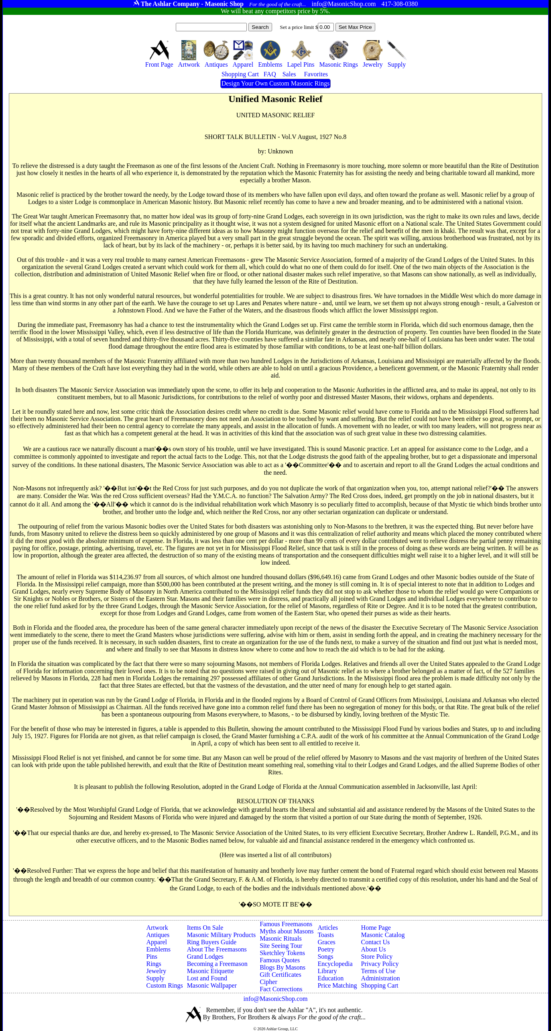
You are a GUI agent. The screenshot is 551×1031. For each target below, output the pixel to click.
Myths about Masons (286, 931)
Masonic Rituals (280, 938)
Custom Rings (164, 985)
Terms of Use (378, 971)
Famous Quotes (280, 960)
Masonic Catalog (383, 934)
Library (327, 971)
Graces (326, 942)
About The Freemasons (217, 949)
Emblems (158, 949)
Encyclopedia (334, 963)
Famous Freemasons (286, 924)
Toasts (325, 934)
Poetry (325, 949)
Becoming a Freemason (217, 963)
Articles (327, 927)
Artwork (157, 927)
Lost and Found (207, 978)
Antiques (157, 934)
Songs (325, 956)
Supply (155, 978)
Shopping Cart (380, 985)
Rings (153, 963)
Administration (380, 978)
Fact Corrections (281, 989)
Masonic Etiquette (210, 971)
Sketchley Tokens (282, 952)
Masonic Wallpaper (212, 985)
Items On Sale (205, 927)
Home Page (376, 927)
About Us (373, 949)
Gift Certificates (280, 974)
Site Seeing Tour (281, 945)
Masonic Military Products (221, 934)
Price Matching (337, 985)
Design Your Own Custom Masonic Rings (275, 83)
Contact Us (375, 942)
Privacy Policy (380, 963)
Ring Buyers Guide (212, 942)
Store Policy (377, 956)
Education (330, 978)
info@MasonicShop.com (275, 998)
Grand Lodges (205, 956)
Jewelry (156, 971)
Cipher (268, 981)
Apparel (156, 942)
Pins (151, 956)
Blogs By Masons (282, 967)
